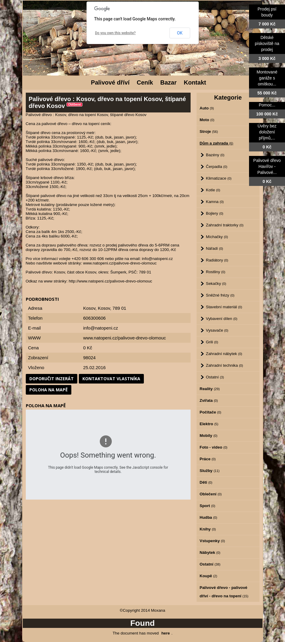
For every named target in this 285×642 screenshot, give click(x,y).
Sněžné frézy (220, 295)
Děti (206, 482)
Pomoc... (267, 105)
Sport (207, 505)
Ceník (145, 82)
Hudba (208, 517)
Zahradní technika (224, 365)
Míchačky (217, 236)
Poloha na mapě (48, 390)
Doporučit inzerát (51, 378)
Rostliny (215, 272)
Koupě (208, 576)
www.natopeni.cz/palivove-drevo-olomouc (124, 337)
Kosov (104, 308)
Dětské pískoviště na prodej (267, 43)
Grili (212, 342)
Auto (207, 108)
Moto (207, 120)
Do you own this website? (115, 33)
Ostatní (215, 377)
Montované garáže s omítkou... (267, 78)
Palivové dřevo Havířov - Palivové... (267, 166)
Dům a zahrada (216, 143)
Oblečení (211, 494)
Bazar (168, 82)
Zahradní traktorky (224, 225)
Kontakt (195, 82)
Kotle (213, 190)
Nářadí (214, 248)
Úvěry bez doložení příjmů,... (266, 132)
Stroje (209, 131)
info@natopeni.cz (100, 327)
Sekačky (216, 283)
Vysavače (217, 330)
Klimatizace (218, 178)
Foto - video (213, 447)
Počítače (210, 412)
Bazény (215, 155)
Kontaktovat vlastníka (111, 378)
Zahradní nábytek (224, 353)
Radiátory (217, 260)
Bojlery (214, 213)
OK (180, 33)
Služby (209, 470)
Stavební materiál (224, 307)
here (165, 633)
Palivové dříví (110, 82)
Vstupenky (212, 541)
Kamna (215, 201)
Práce (208, 459)
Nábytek (210, 552)
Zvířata (209, 400)
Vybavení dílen (221, 318)
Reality (210, 389)
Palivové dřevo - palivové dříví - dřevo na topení (224, 591)
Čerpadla (216, 166)
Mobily (209, 435)
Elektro (209, 424)
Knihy (208, 529)
